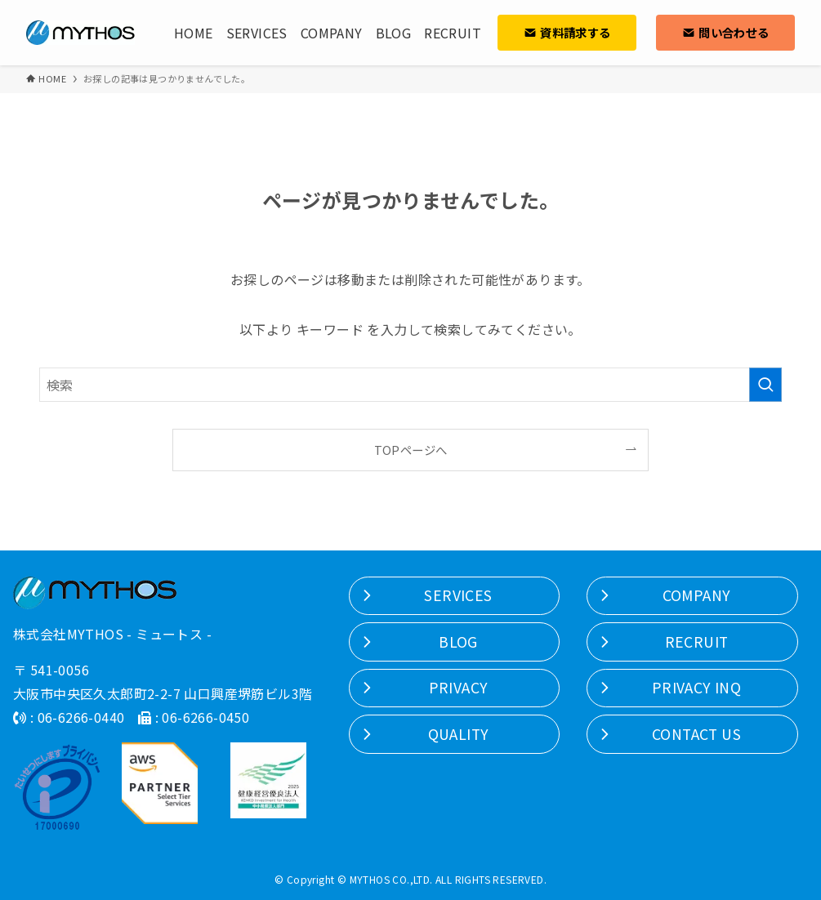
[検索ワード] (410, 385)
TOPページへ (411, 449)
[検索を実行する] (765, 385)
